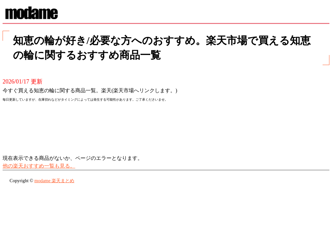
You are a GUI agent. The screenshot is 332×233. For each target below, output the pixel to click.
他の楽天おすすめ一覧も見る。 (39, 166)
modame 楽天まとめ (54, 180)
